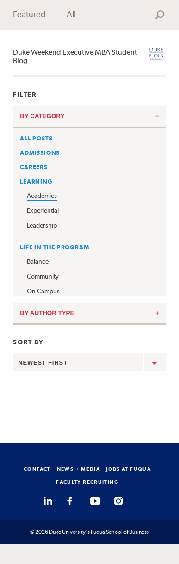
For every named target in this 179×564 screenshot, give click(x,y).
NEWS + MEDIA (78, 469)
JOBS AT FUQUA (128, 469)
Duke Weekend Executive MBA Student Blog (75, 56)
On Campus (43, 291)
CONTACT (37, 469)
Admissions (40, 152)
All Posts (36, 138)
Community (43, 276)
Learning (36, 181)
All (71, 14)
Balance (38, 261)
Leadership (42, 225)
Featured (29, 14)
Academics (42, 195)
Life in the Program (54, 247)
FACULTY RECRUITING (87, 482)
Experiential (43, 210)
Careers (34, 167)
